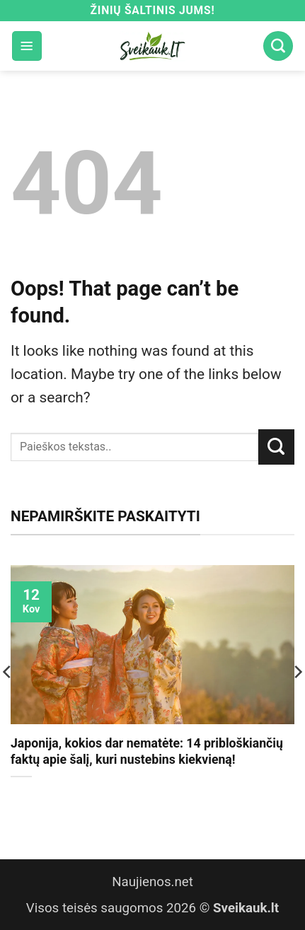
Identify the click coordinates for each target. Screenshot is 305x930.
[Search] (278, 46)
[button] (27, 46)
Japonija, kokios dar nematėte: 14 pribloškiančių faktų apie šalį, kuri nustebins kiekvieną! (147, 751)
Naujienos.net (152, 882)
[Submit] (276, 447)
